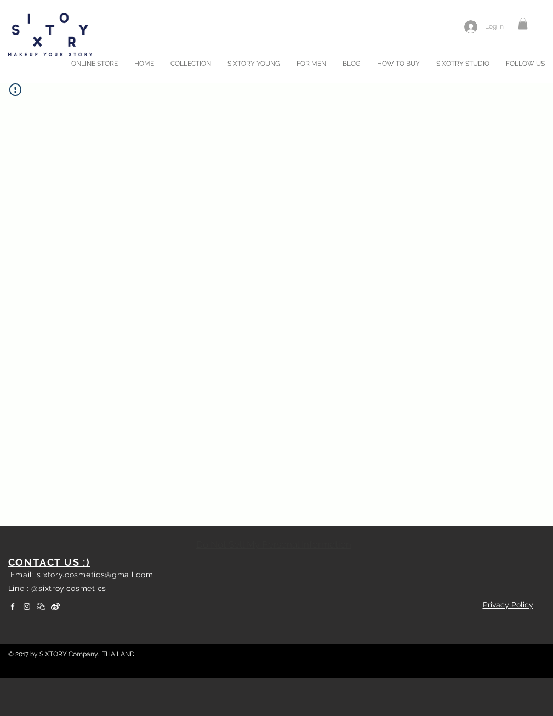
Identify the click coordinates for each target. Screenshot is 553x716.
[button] (523, 24)
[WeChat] (41, 606)
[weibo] (55, 606)
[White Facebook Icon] (12, 606)
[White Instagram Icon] (26, 606)
